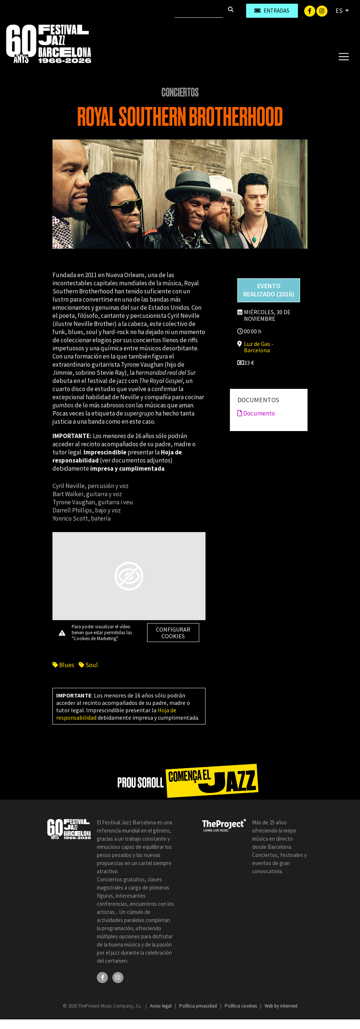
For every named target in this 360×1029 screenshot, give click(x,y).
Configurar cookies (173, 633)
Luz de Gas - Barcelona (259, 347)
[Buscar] (199, 11)
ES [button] (340, 11)
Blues (63, 665)
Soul (88, 665)
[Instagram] (321, 10)
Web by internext (281, 1006)
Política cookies (241, 1006)
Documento (256, 413)
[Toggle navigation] (343, 56)
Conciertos (180, 92)
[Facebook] (310, 10)
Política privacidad (198, 1006)
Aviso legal (161, 1006)
